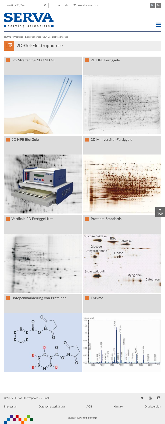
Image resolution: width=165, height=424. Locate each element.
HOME (7, 37)
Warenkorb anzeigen (85, 5)
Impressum (10, 406)
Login (63, 5)
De (152, 5)
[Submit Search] (45, 5)
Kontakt (118, 406)
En (158, 5)
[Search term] (26, 5)
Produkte (18, 37)
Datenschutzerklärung (52, 406)
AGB (89, 406)
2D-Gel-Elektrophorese (55, 37)
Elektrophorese (33, 37)
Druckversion (153, 406)
